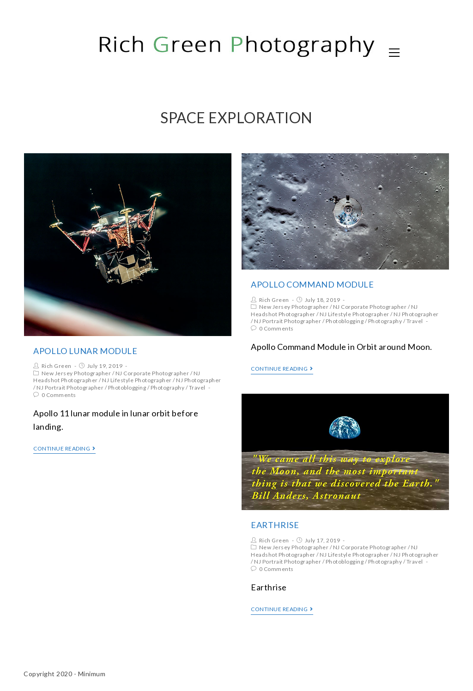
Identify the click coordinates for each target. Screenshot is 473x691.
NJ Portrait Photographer (69, 387)
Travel (197, 387)
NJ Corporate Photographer (152, 373)
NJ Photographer (198, 380)
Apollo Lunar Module (85, 351)
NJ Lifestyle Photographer (137, 380)
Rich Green (57, 365)
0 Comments (59, 394)
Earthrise (275, 525)
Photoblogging (127, 387)
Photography (168, 387)
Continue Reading (64, 448)
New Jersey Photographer (76, 373)
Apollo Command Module (312, 284)
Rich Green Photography (123, 51)
